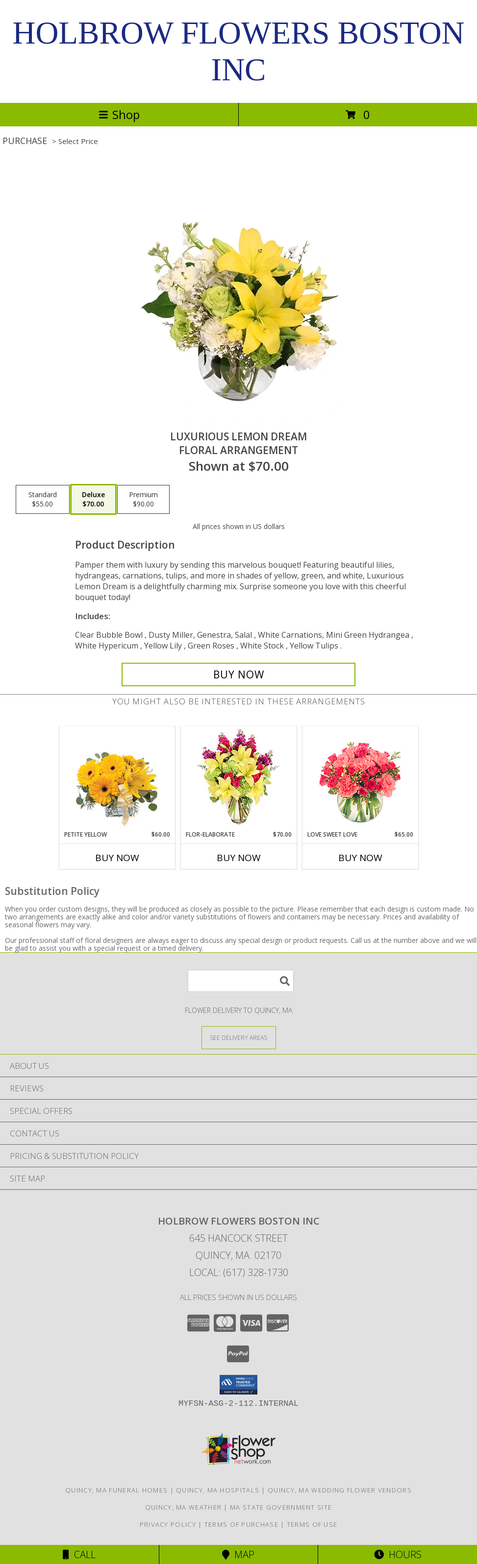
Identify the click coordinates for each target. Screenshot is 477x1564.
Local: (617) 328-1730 (238, 1272)
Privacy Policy (168, 1524)
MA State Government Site (281, 1507)
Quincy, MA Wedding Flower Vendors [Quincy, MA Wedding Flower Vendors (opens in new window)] (340, 1490)
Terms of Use (312, 1524)
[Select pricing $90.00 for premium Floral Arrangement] (143, 499)
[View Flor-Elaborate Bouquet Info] (238, 778)
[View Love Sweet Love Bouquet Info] (360, 778)
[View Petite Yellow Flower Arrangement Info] (117, 778)
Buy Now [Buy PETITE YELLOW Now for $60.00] (117, 857)
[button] (238, 1385)
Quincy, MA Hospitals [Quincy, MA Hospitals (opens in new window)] (217, 1490)
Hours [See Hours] (398, 1554)
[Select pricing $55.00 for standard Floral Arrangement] (42, 499)
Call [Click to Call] (79, 1554)
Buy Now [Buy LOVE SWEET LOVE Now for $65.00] (360, 857)
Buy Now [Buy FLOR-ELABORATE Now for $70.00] (239, 857)
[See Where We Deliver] (238, 1037)
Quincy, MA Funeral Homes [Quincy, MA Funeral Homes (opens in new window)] (116, 1490)
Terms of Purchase (241, 1524)
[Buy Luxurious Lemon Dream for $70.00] (238, 674)
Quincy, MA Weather (183, 1507)
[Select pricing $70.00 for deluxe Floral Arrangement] (93, 499)
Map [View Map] (238, 1554)
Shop (119, 114)
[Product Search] (241, 981)
